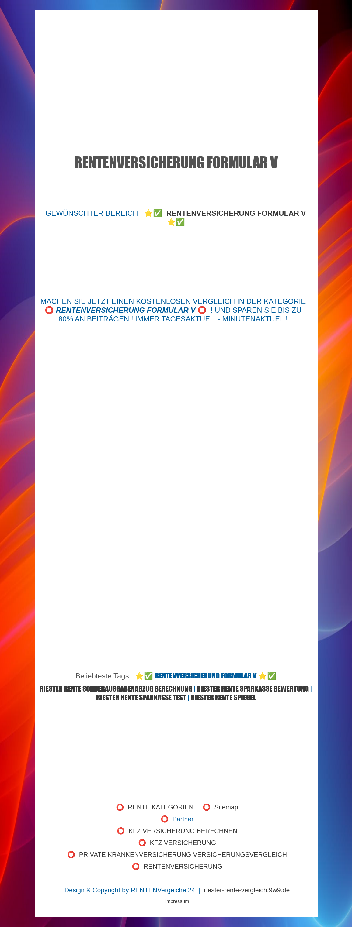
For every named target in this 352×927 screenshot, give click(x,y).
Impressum (177, 901)
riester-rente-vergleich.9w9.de (247, 890)
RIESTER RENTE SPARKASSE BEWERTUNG (253, 688)
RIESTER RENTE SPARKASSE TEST (141, 697)
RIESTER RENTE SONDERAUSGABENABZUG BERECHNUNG (116, 688)
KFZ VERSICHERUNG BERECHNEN (183, 831)
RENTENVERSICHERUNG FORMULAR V (236, 213)
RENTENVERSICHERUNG (183, 866)
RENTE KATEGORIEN (160, 807)
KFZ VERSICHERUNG (183, 842)
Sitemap (226, 807)
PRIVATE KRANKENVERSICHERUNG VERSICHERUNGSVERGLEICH (183, 854)
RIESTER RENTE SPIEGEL (223, 697)
